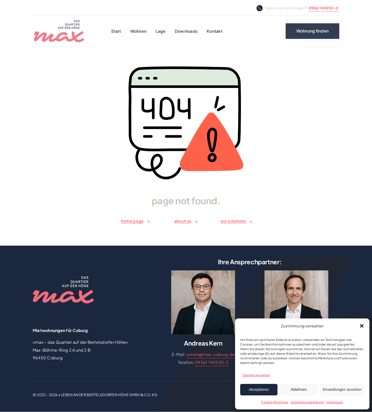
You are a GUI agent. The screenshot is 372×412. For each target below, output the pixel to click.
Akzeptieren (259, 389)
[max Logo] (59, 23)
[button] (361, 325)
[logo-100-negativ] (63, 278)
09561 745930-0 (323, 8)
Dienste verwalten (256, 375)
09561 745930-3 (211, 362)
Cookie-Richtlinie (274, 402)
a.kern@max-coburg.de (211, 354)
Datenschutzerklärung (307, 402)
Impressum (335, 402)
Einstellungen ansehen (342, 389)
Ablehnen (298, 389)
